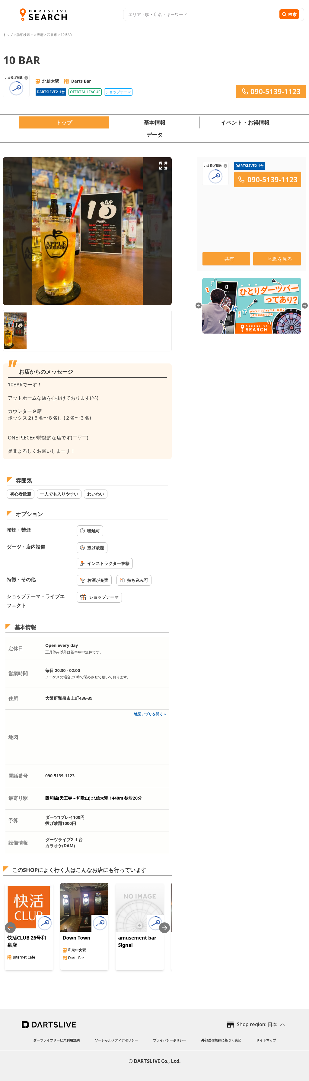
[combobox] (200, 14)
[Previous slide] (10, 928)
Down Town (77, 937)
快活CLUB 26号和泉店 (26, 941)
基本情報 (154, 122)
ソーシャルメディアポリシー (116, 1040)
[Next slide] (164, 928)
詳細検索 (24, 34)
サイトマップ (266, 1040)
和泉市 (52, 34)
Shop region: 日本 (257, 1024)
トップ (8, 34)
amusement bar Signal (137, 941)
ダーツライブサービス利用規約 (56, 1040)
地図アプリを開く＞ (150, 714)
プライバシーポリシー (169, 1040)
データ (154, 134)
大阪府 (38, 34)
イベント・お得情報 (245, 122)
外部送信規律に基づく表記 (221, 1040)
